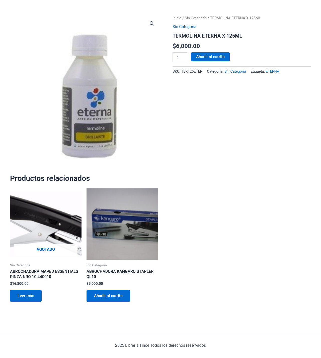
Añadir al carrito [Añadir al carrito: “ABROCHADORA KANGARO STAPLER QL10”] (108, 295)
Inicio (177, 18)
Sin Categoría (196, 18)
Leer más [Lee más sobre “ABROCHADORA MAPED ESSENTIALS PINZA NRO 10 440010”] (26, 295)
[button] (151, 23)
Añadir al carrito (210, 56)
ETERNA (272, 71)
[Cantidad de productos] (180, 57)
